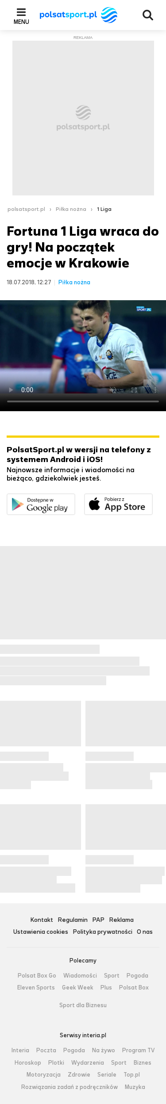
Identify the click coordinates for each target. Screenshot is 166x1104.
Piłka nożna (71, 209)
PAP (98, 920)
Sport (112, 975)
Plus (106, 987)
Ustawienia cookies (40, 932)
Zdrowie (79, 1074)
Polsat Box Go (37, 975)
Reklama (121, 920)
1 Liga (104, 209)
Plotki (56, 1062)
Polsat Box (134, 987)
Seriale (106, 1074)
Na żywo (103, 1050)
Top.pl (132, 1074)
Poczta (46, 1050)
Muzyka (135, 1087)
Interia (20, 1050)
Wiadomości (80, 975)
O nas (145, 932)
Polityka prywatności (102, 932)
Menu (21, 21)
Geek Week (77, 987)
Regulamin (73, 920)
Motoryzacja (44, 1074)
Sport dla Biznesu (83, 1005)
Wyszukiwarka (148, 15)
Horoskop (28, 1062)
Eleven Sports (36, 987)
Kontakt (41, 920)
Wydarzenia (87, 1062)
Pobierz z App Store (152, 499)
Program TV (138, 1050)
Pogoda (137, 975)
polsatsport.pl (26, 209)
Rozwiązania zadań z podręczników (69, 1087)
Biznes (142, 1062)
